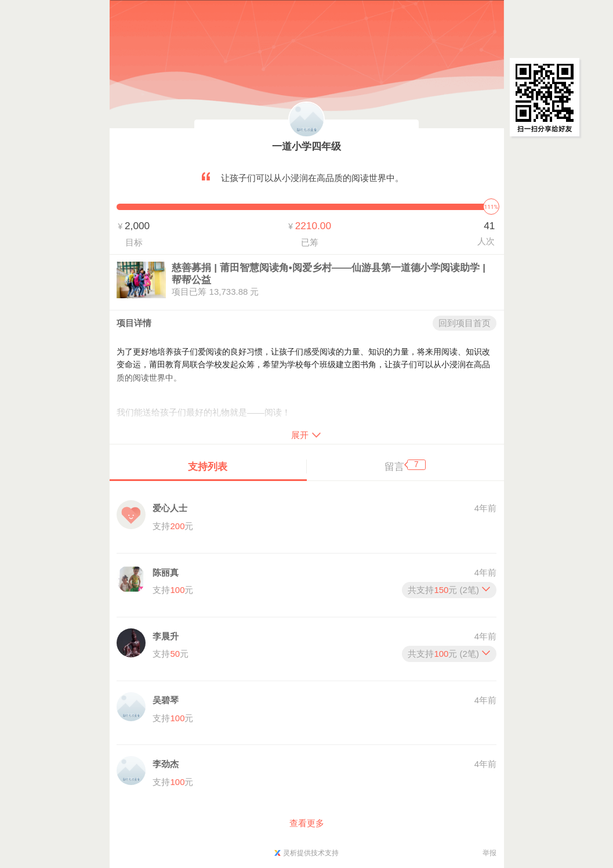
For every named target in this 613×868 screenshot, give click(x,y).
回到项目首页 (464, 323)
